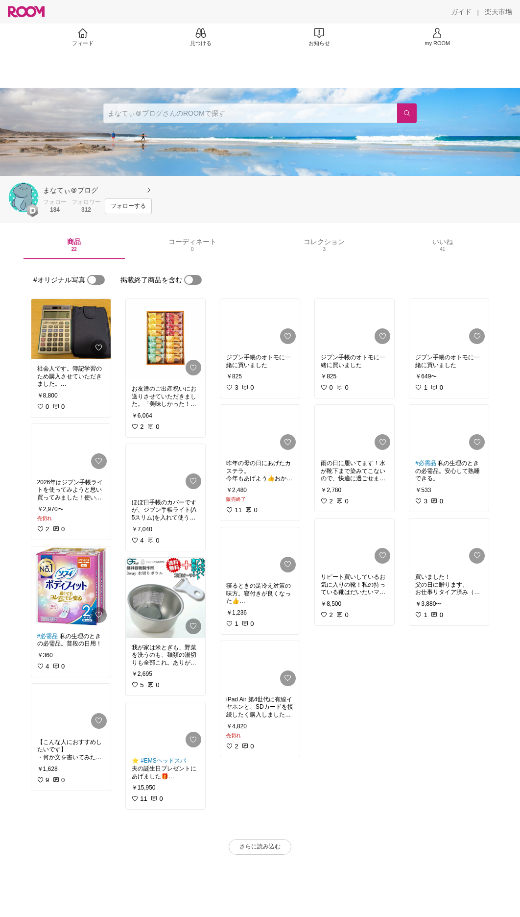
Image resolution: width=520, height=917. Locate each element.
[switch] (96, 280)
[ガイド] (461, 11)
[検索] (407, 113)
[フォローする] (128, 206)
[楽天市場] (498, 11)
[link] (71, 329)
